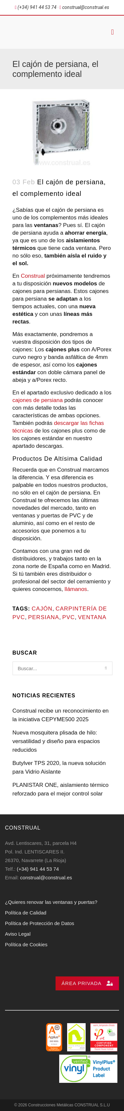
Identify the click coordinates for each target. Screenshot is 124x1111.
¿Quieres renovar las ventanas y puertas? (51, 902)
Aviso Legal (17, 934)
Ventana (92, 617)
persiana (43, 617)
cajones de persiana (38, 400)
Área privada (87, 983)
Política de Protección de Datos (39, 923)
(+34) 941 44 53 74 (38, 869)
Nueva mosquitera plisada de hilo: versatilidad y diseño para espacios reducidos (56, 741)
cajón (42, 609)
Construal (33, 276)
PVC (68, 617)
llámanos (75, 589)
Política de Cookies (26, 944)
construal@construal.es (46, 877)
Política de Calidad (25, 912)
